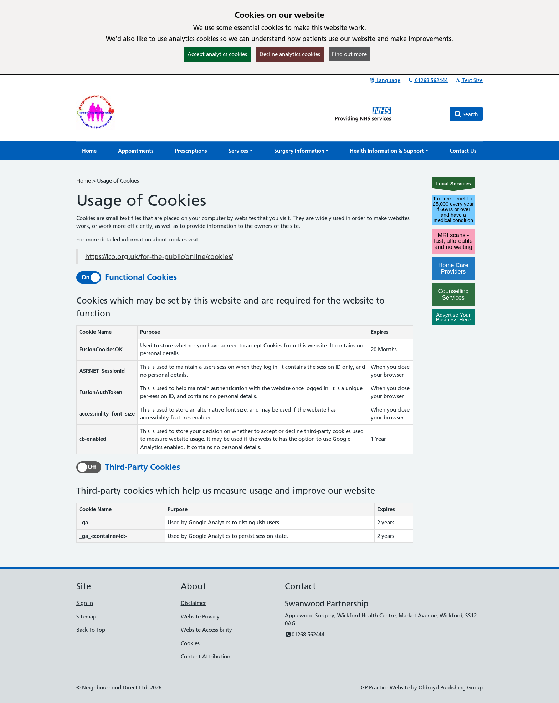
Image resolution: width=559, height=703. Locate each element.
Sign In (84, 603)
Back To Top (90, 629)
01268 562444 (427, 80)
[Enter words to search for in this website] (424, 114)
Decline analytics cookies (290, 54)
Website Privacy (200, 616)
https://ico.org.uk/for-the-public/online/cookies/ (159, 257)
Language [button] (384, 80)
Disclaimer (193, 603)
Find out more (349, 54)
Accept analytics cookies (217, 54)
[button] (240, 151)
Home (83, 180)
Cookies (190, 643)
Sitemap (86, 616)
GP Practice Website (385, 687)
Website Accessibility (206, 629)
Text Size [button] (469, 80)
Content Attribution (205, 656)
